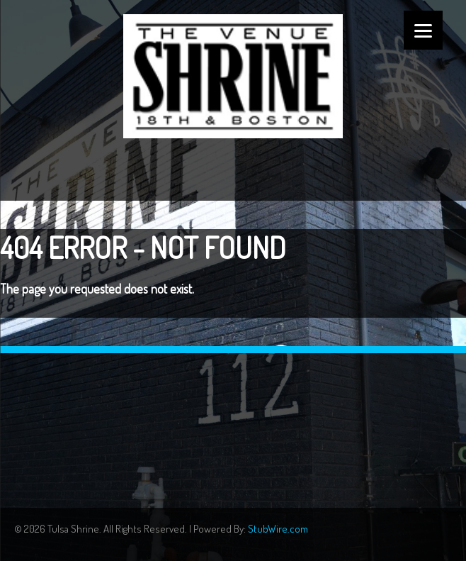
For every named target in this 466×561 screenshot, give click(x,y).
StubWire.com (278, 528)
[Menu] (423, 30)
